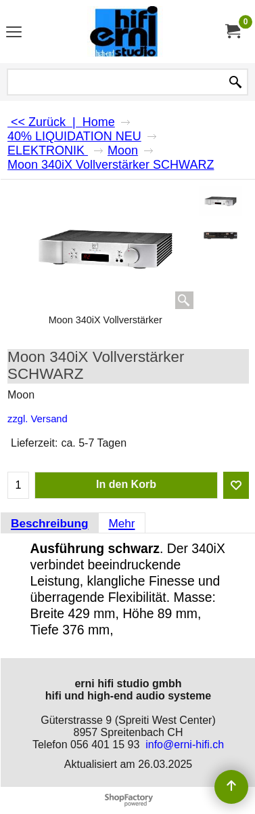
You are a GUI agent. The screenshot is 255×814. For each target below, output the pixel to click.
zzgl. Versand (37, 418)
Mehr (121, 523)
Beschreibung (49, 523)
